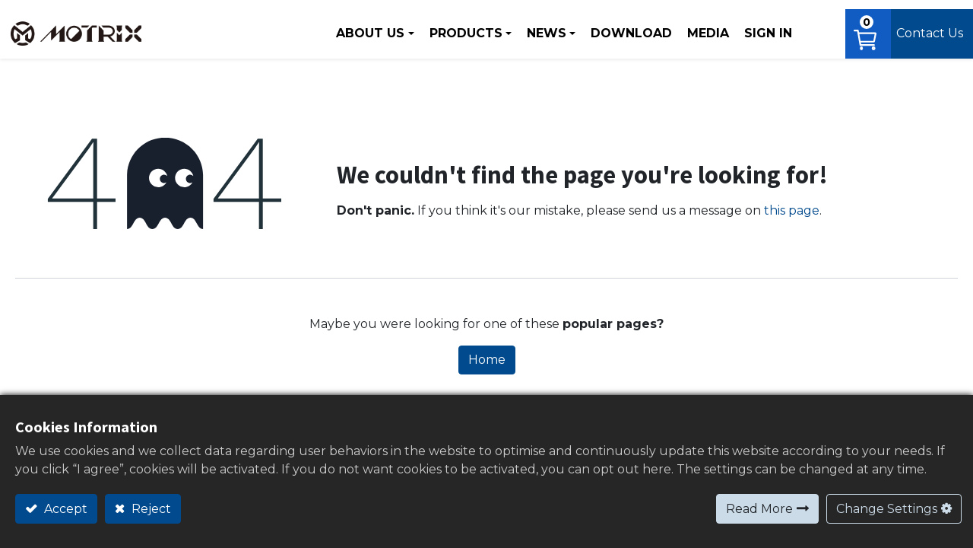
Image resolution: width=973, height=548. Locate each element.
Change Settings (886, 509)
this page (791, 213)
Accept (64, 509)
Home (487, 362)
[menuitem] (622, 30)
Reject (149, 509)
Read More (759, 509)
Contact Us (927, 30)
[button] (813, 30)
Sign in (759, 30)
